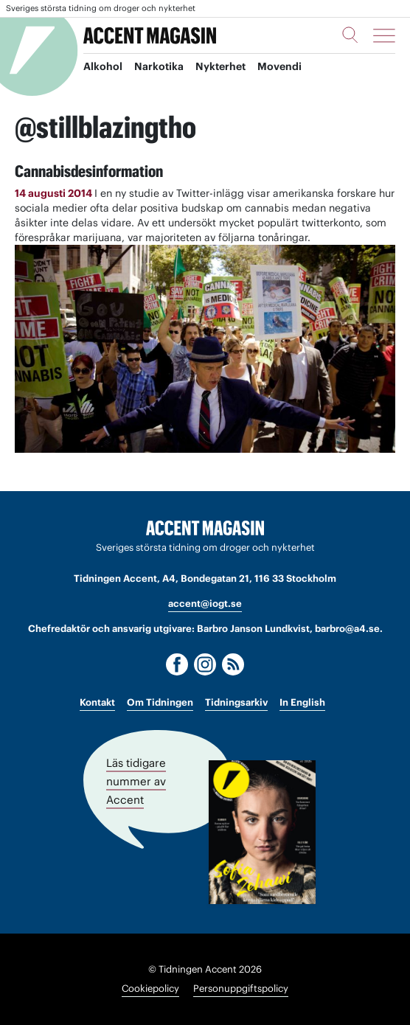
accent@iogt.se (205, 603)
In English (302, 702)
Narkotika (159, 67)
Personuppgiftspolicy (240, 988)
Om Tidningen (160, 702)
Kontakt (97, 702)
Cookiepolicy (150, 988)
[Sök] (350, 35)
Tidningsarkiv (236, 702)
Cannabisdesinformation (89, 171)
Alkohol (102, 67)
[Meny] (384, 35)
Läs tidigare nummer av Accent (136, 780)
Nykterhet (220, 67)
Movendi (279, 67)
